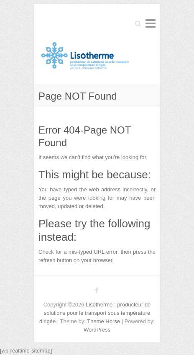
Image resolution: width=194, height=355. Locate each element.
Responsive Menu (151, 23)
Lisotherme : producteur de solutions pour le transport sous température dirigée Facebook (97, 290)
